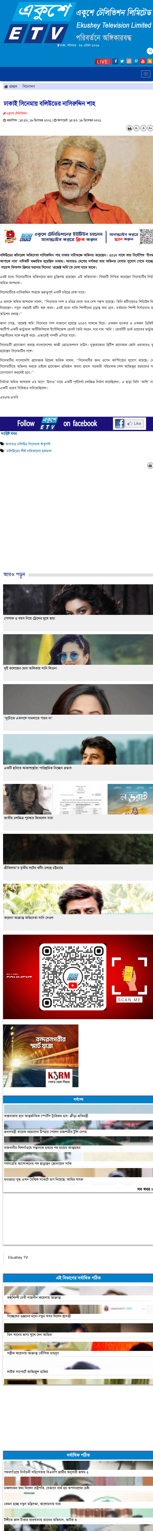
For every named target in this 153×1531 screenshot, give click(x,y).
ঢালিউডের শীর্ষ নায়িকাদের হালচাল (29, 450)
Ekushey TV (18, 1257)
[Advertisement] (75, 524)
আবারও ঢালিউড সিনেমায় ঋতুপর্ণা (28, 444)
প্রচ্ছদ (10, 86)
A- (136, 128)
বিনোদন (29, 86)
